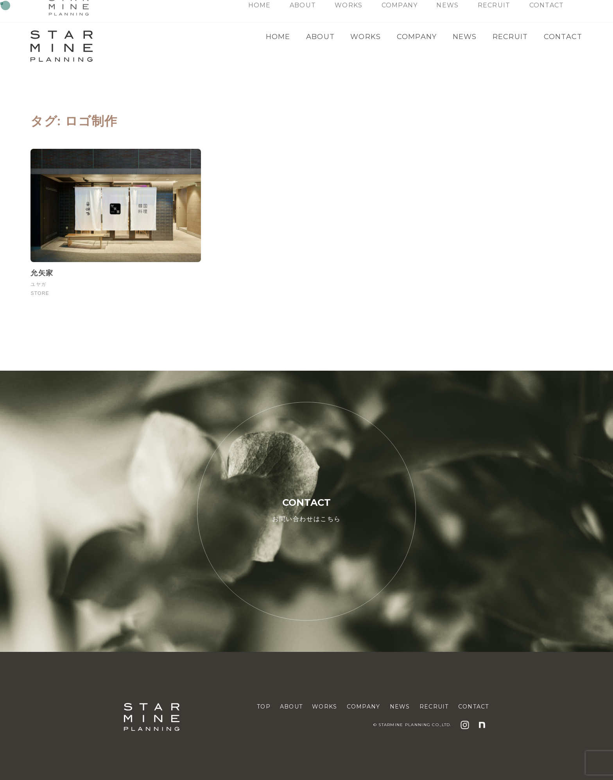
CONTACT (563, 36)
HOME (278, 36)
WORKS (365, 36)
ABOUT (320, 36)
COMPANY (417, 36)
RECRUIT (510, 36)
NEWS (465, 36)
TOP (264, 706)
